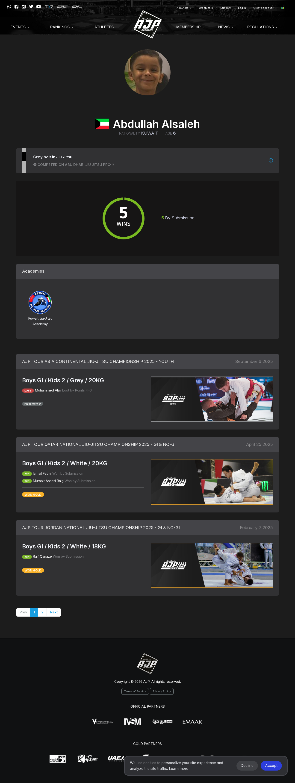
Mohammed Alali (48, 390)
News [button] (225, 27)
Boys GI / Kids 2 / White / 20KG (64, 463)
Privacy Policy (162, 691)
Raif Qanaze (42, 556)
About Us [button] (184, 7)
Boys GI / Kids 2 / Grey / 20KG (63, 380)
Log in (242, 7)
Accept (271, 765)
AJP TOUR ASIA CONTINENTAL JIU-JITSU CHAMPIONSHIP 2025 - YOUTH (98, 361)
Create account (263, 7)
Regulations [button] (262, 27)
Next (54, 612)
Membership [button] (190, 27)
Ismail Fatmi (42, 473)
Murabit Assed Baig (48, 481)
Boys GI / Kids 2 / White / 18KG (64, 546)
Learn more (178, 768)
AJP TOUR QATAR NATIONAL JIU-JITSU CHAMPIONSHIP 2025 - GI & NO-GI (99, 444)
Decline (247, 765)
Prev (23, 612)
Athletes (104, 27)
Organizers (206, 7)
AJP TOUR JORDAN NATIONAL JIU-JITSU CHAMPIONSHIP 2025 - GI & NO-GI (101, 527)
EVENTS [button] (20, 27)
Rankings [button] (61, 27)
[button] (282, 8)
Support (225, 7)
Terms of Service (135, 691)
